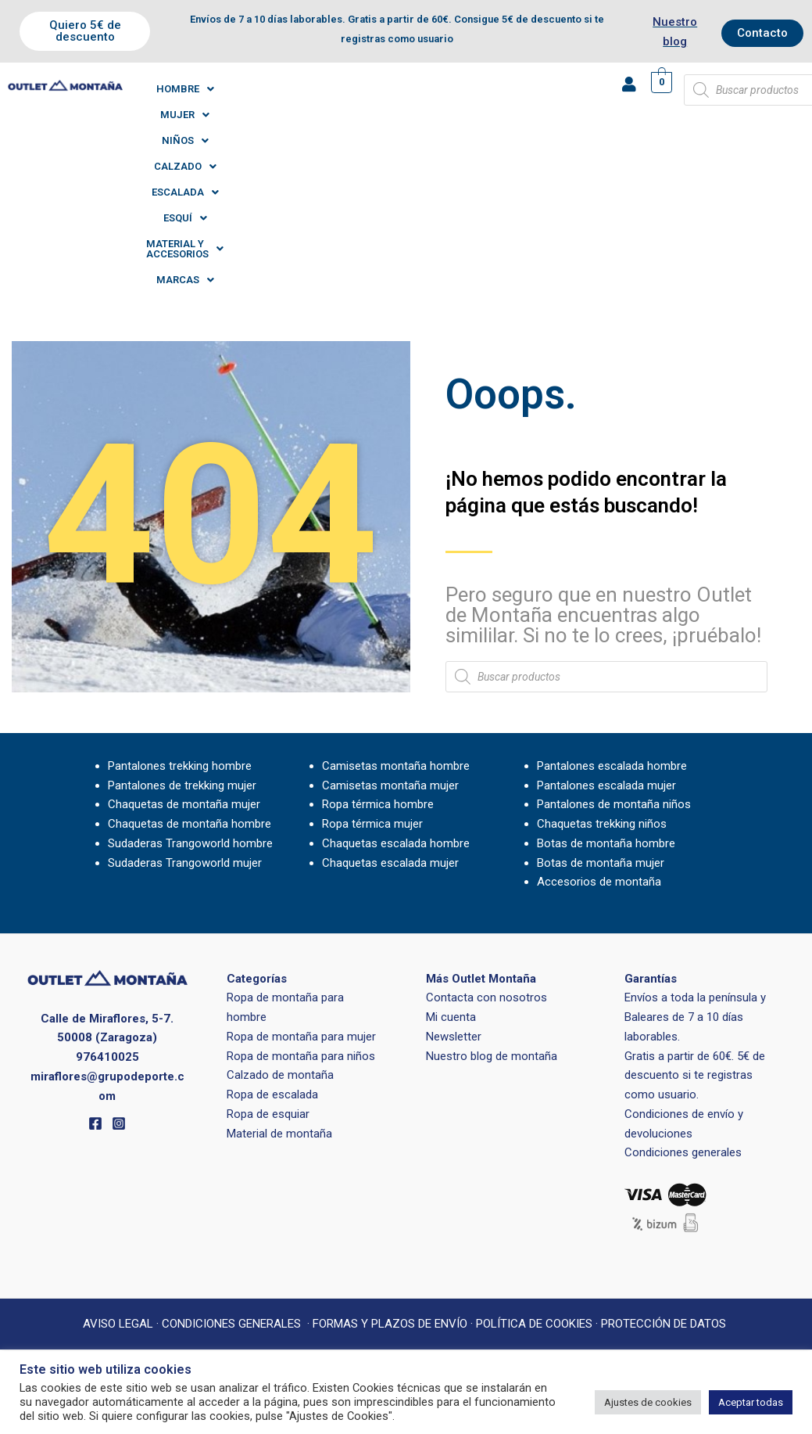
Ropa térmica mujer (372, 659)
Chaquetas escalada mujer (390, 698)
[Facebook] (95, 958)
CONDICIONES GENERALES (231, 1159)
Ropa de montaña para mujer (301, 871)
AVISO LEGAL (118, 1159)
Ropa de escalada (272, 929)
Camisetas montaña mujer (390, 620)
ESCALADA (478, 89)
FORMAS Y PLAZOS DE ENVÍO (390, 1159)
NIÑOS (327, 89)
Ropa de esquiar (268, 949)
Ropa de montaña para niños (301, 891)
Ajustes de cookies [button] (648, 1402)
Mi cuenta (451, 852)
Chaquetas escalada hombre (396, 678)
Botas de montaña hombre (606, 678)
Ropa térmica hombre (378, 639)
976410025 (107, 892)
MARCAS (445, 114)
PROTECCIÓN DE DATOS (665, 1159)
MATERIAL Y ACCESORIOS (331, 114)
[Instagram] (119, 958)
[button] (194, 89)
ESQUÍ (549, 89)
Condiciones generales (683, 987)
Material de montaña (279, 968)
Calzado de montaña (280, 910)
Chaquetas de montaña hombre (189, 659)
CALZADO (398, 89)
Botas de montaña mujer (600, 698)
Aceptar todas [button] (750, 1402)
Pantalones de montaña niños (614, 639)
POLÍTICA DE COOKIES (534, 1159)
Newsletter (453, 871)
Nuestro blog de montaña (491, 891)
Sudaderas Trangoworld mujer (185, 698)
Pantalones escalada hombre (612, 601)
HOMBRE (195, 89)
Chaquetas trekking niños (602, 659)
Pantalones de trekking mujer (182, 620)
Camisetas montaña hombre (396, 601)
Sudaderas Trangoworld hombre (190, 678)
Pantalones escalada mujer (606, 620)
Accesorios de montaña (599, 717)
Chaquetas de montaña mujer (184, 639)
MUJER (263, 89)
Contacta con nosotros (486, 832)
